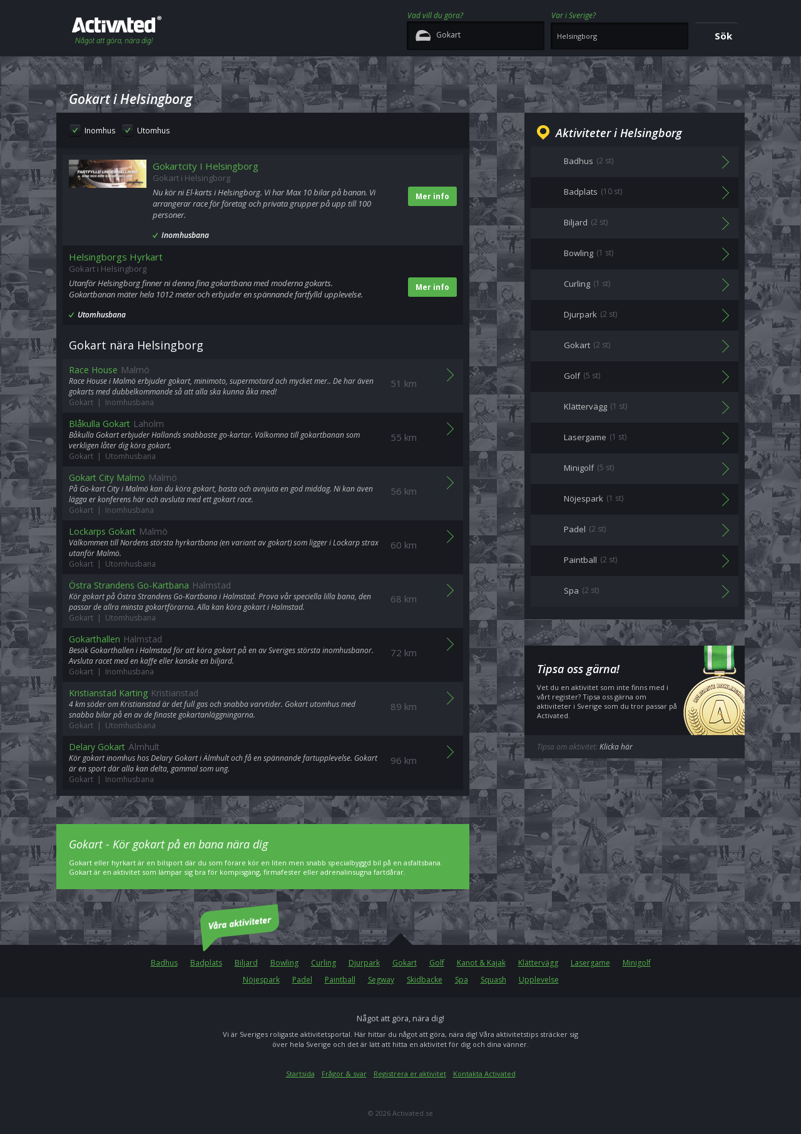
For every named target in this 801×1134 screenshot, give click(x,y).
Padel (302, 979)
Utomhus (153, 130)
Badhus (164, 962)
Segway (381, 979)
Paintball (340, 979)
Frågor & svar (344, 1073)
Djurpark (364, 962)
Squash (493, 979)
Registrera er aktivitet (410, 1073)
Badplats (206, 962)
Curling (323, 962)
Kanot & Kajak (481, 962)
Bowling (284, 962)
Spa (461, 979)
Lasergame (590, 962)
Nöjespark (261, 979)
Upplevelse (539, 979)
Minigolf (637, 962)
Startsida (300, 1073)
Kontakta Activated (484, 1073)
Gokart (404, 962)
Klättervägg (538, 962)
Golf (436, 962)
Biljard (246, 962)
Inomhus (99, 130)
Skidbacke (424, 979)
